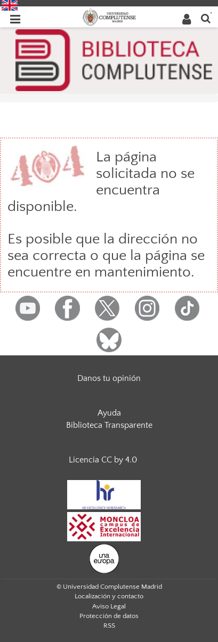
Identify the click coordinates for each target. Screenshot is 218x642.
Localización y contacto (109, 596)
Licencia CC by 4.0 (103, 460)
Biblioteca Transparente (109, 425)
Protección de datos (109, 616)
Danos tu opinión (109, 378)
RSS (109, 625)
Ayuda (109, 413)
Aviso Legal (109, 606)
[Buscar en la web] (206, 18)
